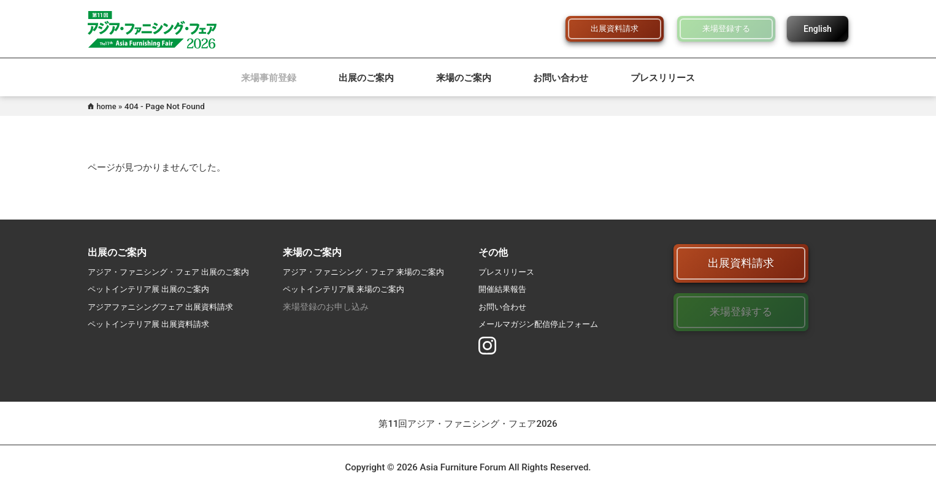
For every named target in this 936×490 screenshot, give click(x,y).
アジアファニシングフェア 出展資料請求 (166, 307)
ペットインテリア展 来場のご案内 (348, 289)
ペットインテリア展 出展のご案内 (153, 289)
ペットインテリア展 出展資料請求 (153, 324)
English (818, 29)
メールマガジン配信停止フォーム (542, 324)
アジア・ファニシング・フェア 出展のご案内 (174, 272)
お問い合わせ (560, 77)
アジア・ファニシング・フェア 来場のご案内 (369, 272)
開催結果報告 (504, 289)
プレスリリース (663, 77)
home (107, 106)
